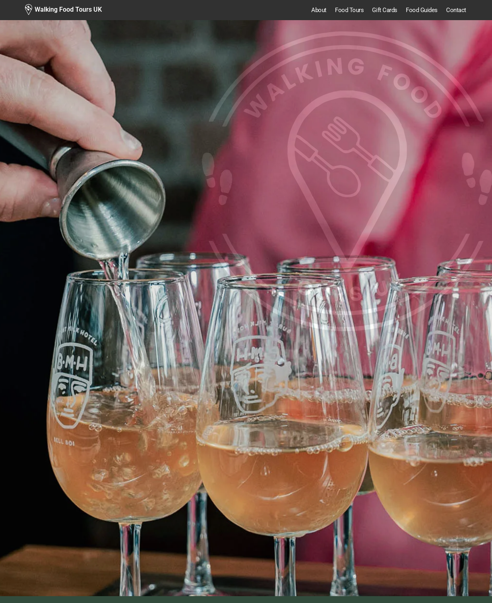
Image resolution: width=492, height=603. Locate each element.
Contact (456, 10)
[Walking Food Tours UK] (63, 10)
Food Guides (422, 10)
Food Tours (349, 10)
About (319, 10)
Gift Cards (384, 10)
